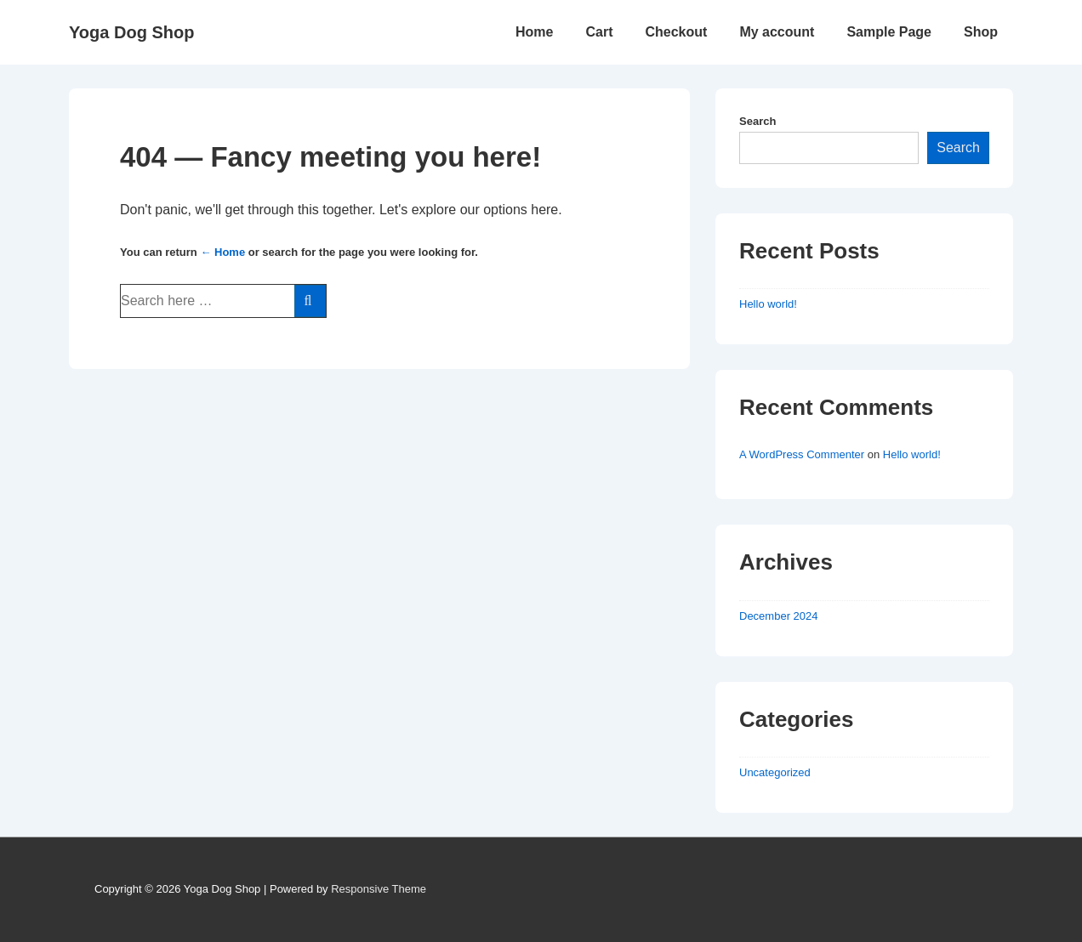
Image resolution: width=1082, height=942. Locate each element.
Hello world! (768, 304)
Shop (981, 32)
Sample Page (888, 32)
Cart (598, 32)
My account (776, 32)
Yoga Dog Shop (131, 32)
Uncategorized (775, 772)
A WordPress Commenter (801, 454)
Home (534, 32)
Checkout (676, 32)
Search (757, 121)
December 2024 (778, 616)
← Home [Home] (222, 252)
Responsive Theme (378, 888)
